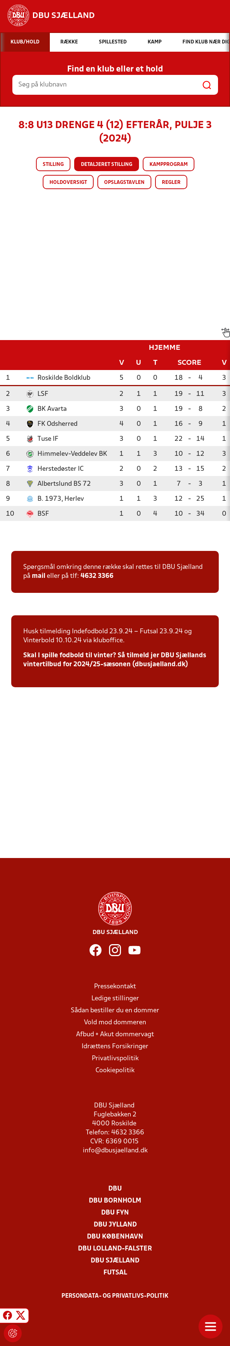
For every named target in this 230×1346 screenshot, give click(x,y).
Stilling (53, 164)
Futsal (115, 1273)
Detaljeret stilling (106, 164)
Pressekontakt (115, 986)
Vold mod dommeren (115, 1022)
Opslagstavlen (124, 182)
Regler (171, 182)
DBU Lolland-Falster (115, 1249)
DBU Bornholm (115, 1201)
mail (38, 576)
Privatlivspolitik (115, 1058)
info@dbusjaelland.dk (115, 1151)
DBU (115, 1189)
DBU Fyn (115, 1213)
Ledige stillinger (115, 998)
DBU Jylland (115, 1225)
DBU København (115, 1237)
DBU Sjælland (115, 1261)
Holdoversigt (68, 182)
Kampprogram (168, 164)
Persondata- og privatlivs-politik (115, 1296)
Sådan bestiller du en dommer (115, 1010)
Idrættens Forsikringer (115, 1046)
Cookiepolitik (115, 1070)
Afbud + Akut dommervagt (115, 1034)
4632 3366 (97, 576)
